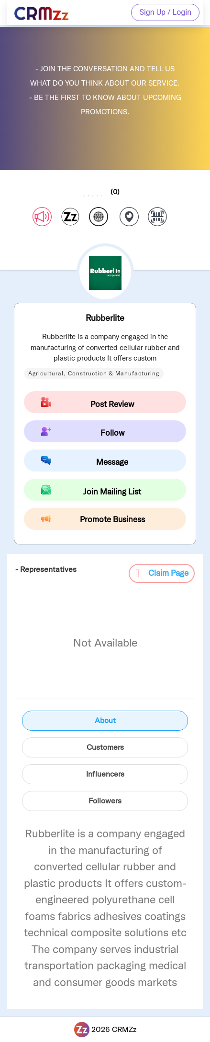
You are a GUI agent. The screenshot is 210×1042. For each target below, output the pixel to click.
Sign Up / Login (165, 12)
